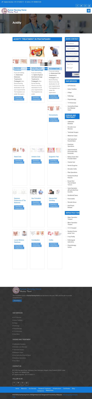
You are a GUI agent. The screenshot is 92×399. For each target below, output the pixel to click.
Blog (73, 388)
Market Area (49, 390)
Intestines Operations (71, 145)
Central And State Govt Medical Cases (73, 108)
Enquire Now (19, 69)
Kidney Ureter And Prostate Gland (73, 157)
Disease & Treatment (44, 388)
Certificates (66, 388)
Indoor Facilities (72, 89)
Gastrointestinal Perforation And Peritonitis (72, 151)
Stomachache (53, 88)
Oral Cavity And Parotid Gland (72, 140)
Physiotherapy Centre (72, 246)
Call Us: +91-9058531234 (33, 1)
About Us (24, 388)
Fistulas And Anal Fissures (73, 176)
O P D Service (71, 85)
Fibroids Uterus (72, 202)
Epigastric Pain (54, 130)
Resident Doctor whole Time (72, 232)
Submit (76, 74)
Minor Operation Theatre (72, 223)
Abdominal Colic (54, 40)
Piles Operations (72, 172)
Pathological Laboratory (71, 241)
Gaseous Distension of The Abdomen (20, 174)
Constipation (35, 214)
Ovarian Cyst (71, 162)
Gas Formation (36, 172)
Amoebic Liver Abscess (72, 128)
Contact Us (40, 391)
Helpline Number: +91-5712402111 (13, 1)
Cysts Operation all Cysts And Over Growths (73, 190)
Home (45, 23)
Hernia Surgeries (72, 165)
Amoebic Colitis (72, 169)
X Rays (70, 92)
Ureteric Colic (35, 130)
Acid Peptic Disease (71, 206)
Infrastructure (57, 388)
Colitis (51, 214)
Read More (18, 67)
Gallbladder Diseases (71, 122)
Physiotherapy (72, 99)
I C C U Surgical (72, 228)
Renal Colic (17, 130)
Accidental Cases (73, 195)
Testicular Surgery (73, 132)
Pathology (71, 96)
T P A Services (72, 103)
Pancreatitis (71, 199)
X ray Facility (71, 236)
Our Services (32, 388)
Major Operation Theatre (72, 218)
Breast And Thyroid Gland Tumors (72, 183)
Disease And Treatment (56, 23)
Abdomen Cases (69, 23)
